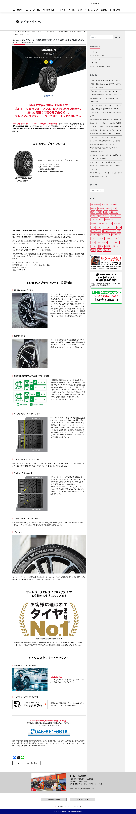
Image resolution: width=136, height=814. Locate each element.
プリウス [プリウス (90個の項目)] (94, 238)
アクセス (96, 4)
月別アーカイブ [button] (96, 190)
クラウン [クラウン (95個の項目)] (109, 223)
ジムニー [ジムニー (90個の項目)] (117, 223)
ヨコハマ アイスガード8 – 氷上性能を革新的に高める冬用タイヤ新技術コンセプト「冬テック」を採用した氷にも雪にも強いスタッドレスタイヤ (105, 130)
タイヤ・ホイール (36, 32)
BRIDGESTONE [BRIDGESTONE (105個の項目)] (95, 204)
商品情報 (27, 32)
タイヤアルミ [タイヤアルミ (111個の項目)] (101, 227)
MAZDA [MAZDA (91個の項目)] (93, 208)
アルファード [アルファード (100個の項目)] (104, 216)
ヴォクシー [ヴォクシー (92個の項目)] (94, 246)
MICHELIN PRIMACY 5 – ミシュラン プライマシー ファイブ (59, 160)
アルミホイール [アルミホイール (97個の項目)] (115, 216)
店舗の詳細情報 (54, 799)
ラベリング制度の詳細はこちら (62, 399)
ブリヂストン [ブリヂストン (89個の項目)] (116, 235)
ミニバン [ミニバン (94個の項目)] (115, 238)
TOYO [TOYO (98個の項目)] (93, 212)
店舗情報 (104, 10)
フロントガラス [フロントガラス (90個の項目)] (105, 235)
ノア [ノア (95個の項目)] (119, 231)
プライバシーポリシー (63, 806)
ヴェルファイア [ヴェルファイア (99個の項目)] (114, 242)
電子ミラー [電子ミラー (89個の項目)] (107, 250)
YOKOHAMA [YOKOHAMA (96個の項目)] (113, 212)
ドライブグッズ (95, 63)
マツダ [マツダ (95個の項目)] (101, 238)
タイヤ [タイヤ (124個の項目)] (93, 227)
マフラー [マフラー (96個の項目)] (108, 238)
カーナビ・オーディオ (97, 56)
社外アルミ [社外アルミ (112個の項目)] (116, 246)
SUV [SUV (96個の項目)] (114, 208)
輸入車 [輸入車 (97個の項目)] (99, 250)
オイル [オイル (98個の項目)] (101, 219)
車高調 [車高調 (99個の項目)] (93, 250)
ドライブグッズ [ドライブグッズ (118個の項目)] (96, 231)
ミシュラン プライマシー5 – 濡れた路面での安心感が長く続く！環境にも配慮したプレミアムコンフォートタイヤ (105, 165)
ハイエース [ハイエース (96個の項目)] (94, 235)
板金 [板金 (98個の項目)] (101, 246)
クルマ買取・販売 (48, 10)
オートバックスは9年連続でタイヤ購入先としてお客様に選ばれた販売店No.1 (43, 645)
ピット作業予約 (17, 10)
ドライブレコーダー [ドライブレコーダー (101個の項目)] (109, 231)
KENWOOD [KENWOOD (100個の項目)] (113, 204)
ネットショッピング (91, 10)
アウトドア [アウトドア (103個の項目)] (94, 216)
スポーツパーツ (95, 59)
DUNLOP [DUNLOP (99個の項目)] (105, 204)
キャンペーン (61, 10)
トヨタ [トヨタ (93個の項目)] (119, 227)
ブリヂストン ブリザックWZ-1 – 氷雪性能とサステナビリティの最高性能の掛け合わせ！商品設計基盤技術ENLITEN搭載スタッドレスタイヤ (105, 140)
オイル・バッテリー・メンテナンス (101, 66)
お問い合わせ (82, 799)
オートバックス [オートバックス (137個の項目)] (110, 219)
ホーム (14, 32)
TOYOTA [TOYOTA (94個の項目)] (99, 212)
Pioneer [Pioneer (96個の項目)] (108, 208)
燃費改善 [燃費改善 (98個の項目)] (108, 246)
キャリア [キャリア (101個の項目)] (101, 223)
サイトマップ (78, 806)
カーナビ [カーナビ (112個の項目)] (94, 223)
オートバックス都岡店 (63, 5)
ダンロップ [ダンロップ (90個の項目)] (111, 227)
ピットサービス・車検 (33, 10)
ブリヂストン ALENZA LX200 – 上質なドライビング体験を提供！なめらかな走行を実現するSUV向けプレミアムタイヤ (105, 84)
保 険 (80, 10)
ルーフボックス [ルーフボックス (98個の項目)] (102, 242)
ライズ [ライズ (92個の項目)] (93, 242)
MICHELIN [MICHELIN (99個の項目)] (101, 208)
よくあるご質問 (115, 10)
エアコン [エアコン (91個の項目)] (94, 219)
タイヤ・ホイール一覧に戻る (26, 763)
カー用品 (71, 10)
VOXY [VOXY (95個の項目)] (106, 212)
